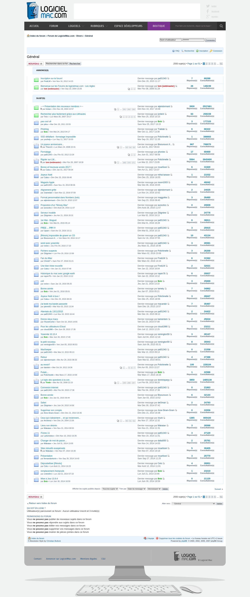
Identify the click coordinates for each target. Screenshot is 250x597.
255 (124, 383)
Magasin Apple (47, 182)
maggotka (162, 197)
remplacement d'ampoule (52, 471)
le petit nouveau (48, 342)
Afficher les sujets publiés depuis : (95, 489)
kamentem (163, 319)
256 (129, 383)
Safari (43, 402)
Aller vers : (166, 503)
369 (124, 162)
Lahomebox (49, 436)
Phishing (45, 129)
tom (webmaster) (51, 89)
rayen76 (47, 276)
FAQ (177, 51)
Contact (37, 559)
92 (134, 421)
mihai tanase (164, 175)
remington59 (163, 334)
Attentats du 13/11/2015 (52, 311)
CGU (103, 559)
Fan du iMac (46, 258)
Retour (44, 357)
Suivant (218, 489)
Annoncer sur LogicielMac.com (61, 559)
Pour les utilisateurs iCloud (53, 326)
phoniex (161, 152)
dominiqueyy (164, 380)
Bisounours (163, 395)
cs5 (42, 281)
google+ (214, 16)
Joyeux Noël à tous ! (50, 296)
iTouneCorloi (49, 322)
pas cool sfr (46, 121)
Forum (53, 25)
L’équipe (150, 538)
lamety (161, 288)
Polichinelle (163, 137)
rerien (46, 246)
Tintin (48, 382)
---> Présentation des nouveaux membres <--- (62, 106)
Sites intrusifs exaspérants (53, 448)
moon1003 (163, 182)
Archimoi (47, 420)
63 (127, 147)
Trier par (132, 489)
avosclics (48, 208)
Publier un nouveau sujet (35, 63)
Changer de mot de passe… (54, 440)
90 (127, 421)
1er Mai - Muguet (48, 220)
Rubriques (99, 25)
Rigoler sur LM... (48, 159)
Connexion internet (49, 387)
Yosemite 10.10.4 (49, 334)
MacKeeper (46, 349)
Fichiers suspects (49, 251)
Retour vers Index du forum (43, 503)
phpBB (184, 541)
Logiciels (76, 25)
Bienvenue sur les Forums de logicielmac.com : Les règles (68, 86)
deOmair (162, 402)
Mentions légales (88, 559)
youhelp (47, 139)
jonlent (161, 114)
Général (89, 36)
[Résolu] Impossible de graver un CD (58, 235)
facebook (215, 11)
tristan (48, 109)
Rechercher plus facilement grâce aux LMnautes (63, 114)
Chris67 (47, 261)
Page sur (193, 63)
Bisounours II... (165, 144)
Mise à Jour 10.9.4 (49, 478)
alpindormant (164, 106)
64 (130, 147)
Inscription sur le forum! (51, 78)
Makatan (47, 428)
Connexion (217, 51)
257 (133, 383)
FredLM (47, 81)
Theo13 (49, 147)
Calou (48, 170)
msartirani (162, 167)
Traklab (161, 129)
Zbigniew (48, 215)
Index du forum (37, 36)
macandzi (162, 304)
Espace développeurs (128, 25)
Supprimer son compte (51, 410)
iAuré (160, 418)
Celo (46, 466)
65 (134, 147)
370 (129, 162)
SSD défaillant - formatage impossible (58, 137)
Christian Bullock (54, 541)
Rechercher (189, 51)
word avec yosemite (50, 243)
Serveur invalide (48, 213)
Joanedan (48, 193)
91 (130, 421)
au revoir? (45, 364)
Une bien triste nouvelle (51, 266)
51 (221, 64)
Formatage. (46, 152)
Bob (160, 121)
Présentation (46, 456)
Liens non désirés (49, 425)
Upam (46, 231)
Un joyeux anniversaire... (52, 144)
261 (124, 109)
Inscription (203, 51)
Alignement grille (48, 190)
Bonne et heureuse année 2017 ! (56, 167)
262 (129, 109)
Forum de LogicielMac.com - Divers (65, 36)
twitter (213, 6)
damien (47, 367)
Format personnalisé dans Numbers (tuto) (60, 197)
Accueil (34, 25)
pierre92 (47, 306)
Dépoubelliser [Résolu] (51, 463)
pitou (46, 124)
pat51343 (162, 78)
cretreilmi (48, 474)
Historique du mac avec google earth (58, 273)
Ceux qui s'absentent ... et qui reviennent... (60, 418)
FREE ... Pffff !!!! (48, 228)
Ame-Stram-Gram (51, 413)
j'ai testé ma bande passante (54, 304)
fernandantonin (50, 458)
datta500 (162, 440)
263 (133, 109)
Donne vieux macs (49, 319)
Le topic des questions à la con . (56, 380)
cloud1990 (48, 329)
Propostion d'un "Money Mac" (54, 205)
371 (133, 162)
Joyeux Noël (46, 175)
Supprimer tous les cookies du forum (174, 538)
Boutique (159, 25)
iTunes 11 (45, 433)
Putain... (44, 372)
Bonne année (47, 288)
